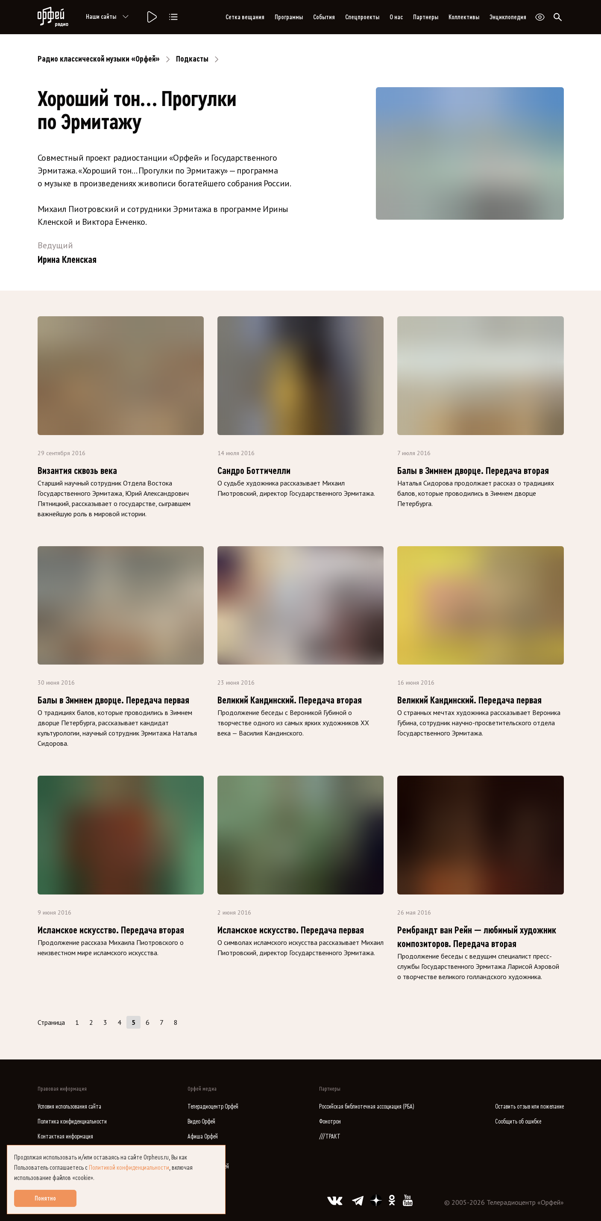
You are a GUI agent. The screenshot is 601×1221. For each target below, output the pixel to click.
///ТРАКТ (329, 1136)
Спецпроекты (362, 17)
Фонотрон (330, 1121)
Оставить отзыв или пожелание (529, 1106)
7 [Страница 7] (162, 1022)
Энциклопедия (508, 17)
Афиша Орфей (203, 1136)
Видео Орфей (201, 1121)
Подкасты (192, 59)
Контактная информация (65, 1136)
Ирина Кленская (67, 260)
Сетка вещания (245, 17)
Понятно (45, 1198)
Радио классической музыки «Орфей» (99, 59)
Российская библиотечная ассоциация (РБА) (366, 1106)
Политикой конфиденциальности (129, 1167)
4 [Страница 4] (119, 1022)
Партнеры (425, 17)
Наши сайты (109, 17)
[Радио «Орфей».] (151, 17)
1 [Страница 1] (77, 1022)
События (324, 17)
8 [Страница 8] (176, 1022)
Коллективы (464, 17)
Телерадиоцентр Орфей (213, 1106)
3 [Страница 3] (105, 1022)
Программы (289, 17)
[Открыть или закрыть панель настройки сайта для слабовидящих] (539, 17)
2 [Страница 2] (91, 1022)
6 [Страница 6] (148, 1022)
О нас (396, 17)
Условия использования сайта (69, 1106)
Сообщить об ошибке (518, 1121)
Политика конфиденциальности (72, 1121)
